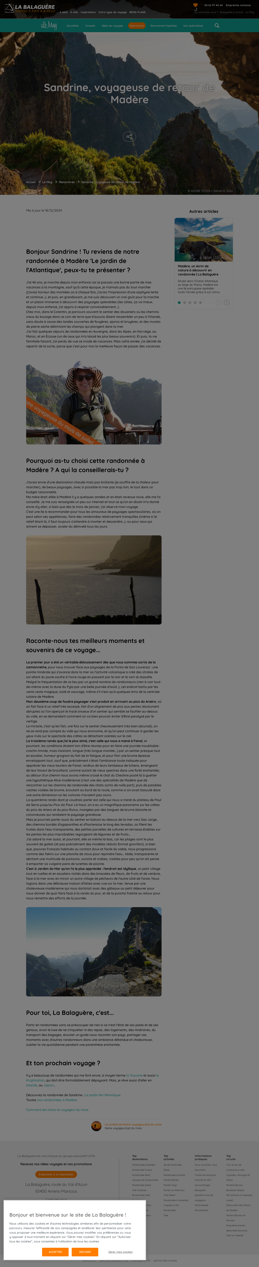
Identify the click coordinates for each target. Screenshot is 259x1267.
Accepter (55, 1251)
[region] (74, 1230)
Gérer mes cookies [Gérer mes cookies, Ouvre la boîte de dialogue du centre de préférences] (120, 1251)
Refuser (85, 1251)
